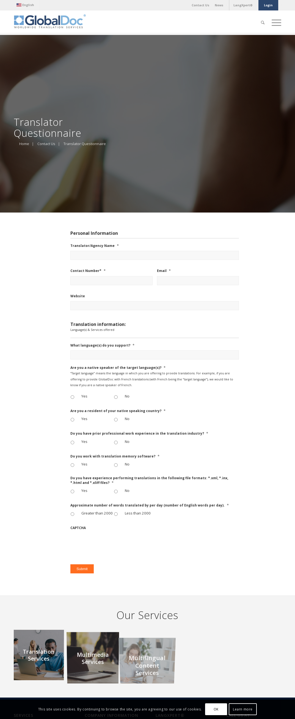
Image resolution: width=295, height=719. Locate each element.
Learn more (243, 709)
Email (164, 270)
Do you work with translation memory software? (114, 456)
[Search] (262, 22)
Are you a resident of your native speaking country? (118, 410)
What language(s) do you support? (102, 345)
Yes (84, 396)
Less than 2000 (138, 513)
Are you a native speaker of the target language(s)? (118, 367)
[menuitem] (26, 5)
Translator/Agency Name (94, 245)
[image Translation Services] (41, 656)
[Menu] (274, 22)
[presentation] (112, 544)
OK (216, 709)
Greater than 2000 (97, 513)
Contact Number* (88, 270)
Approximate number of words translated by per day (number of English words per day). (149, 505)
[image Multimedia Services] (95, 656)
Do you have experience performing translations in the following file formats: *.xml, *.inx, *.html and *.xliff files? (149, 480)
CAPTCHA (78, 528)
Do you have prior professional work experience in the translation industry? (139, 433)
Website (77, 296)
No (127, 396)
